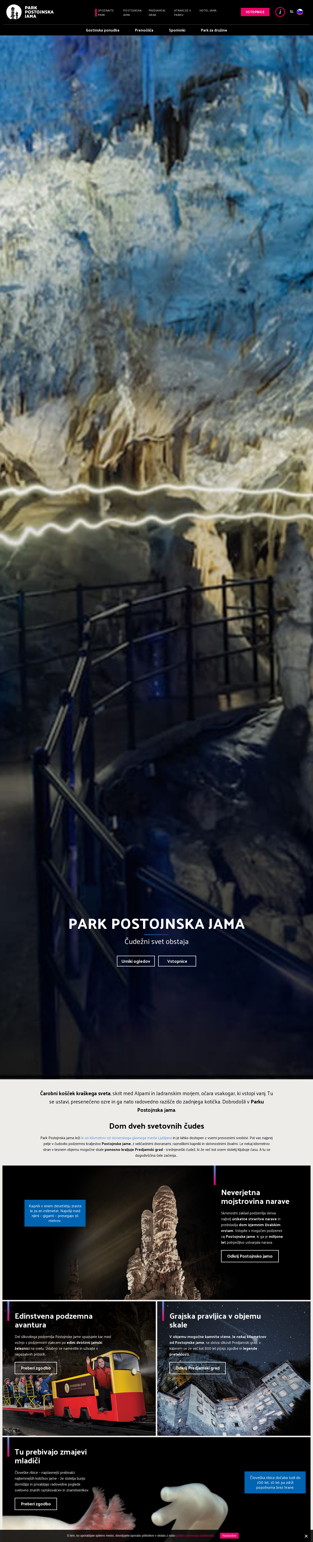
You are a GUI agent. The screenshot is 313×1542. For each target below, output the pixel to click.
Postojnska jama (132, 12)
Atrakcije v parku (182, 12)
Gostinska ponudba (102, 30)
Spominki (177, 30)
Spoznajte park (106, 12)
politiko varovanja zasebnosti (194, 1535)
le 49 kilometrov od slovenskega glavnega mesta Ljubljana (126, 1137)
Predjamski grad (157, 12)
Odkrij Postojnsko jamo (250, 1256)
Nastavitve (229, 1535)
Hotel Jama (208, 10)
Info (280, 12)
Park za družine (214, 30)
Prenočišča (144, 30)
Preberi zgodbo (36, 1368)
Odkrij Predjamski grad (198, 1368)
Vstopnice (255, 12)
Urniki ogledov (136, 961)
